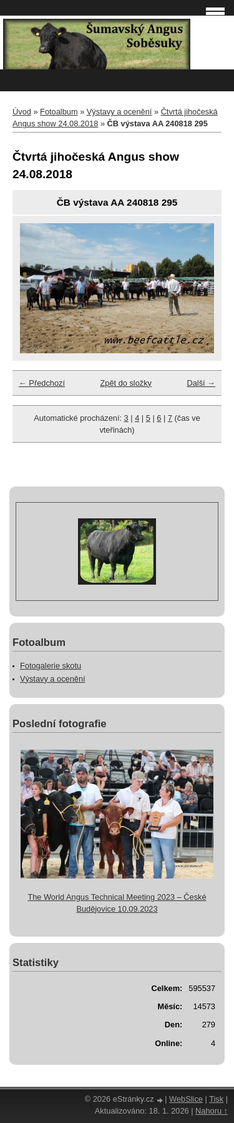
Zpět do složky (126, 383)
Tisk (216, 1099)
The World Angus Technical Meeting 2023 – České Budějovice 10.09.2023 (116, 903)
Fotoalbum (58, 111)
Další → (201, 383)
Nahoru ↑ (211, 1110)
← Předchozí (42, 383)
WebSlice (186, 1099)
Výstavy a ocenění (119, 111)
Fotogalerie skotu (50, 665)
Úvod (21, 111)
